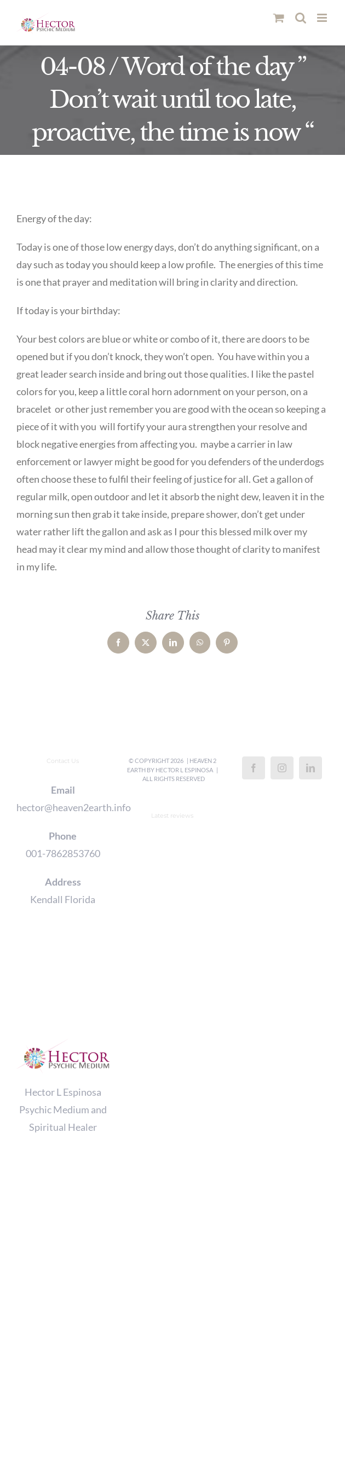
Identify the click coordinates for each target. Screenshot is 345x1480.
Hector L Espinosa (184, 769)
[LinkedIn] (310, 767)
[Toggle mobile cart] (278, 18)
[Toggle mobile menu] (323, 18)
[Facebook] (253, 767)
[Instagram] (282, 767)
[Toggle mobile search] (300, 18)
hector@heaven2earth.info (63, 807)
